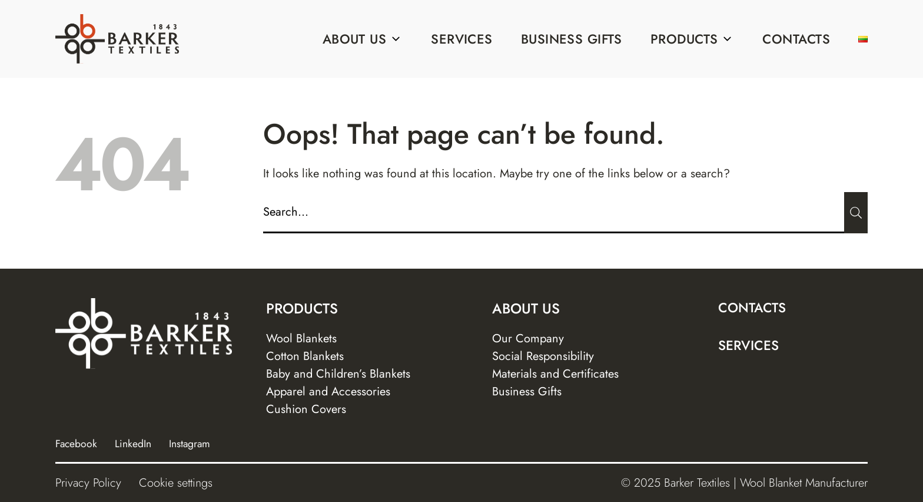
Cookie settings (176, 482)
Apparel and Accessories (328, 391)
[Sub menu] (396, 39)
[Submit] (856, 212)
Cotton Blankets (305, 356)
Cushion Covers (306, 409)
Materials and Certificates (555, 373)
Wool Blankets (301, 338)
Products (692, 38)
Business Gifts (571, 38)
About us (363, 38)
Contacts (796, 38)
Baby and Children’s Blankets (338, 373)
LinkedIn (133, 443)
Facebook (76, 443)
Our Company (528, 338)
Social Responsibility (543, 356)
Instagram (189, 443)
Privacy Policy (88, 482)
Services (462, 38)
